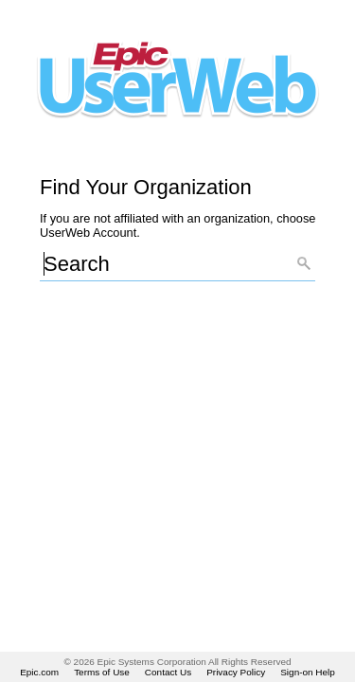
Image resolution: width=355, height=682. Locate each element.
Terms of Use (102, 672)
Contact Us (168, 672)
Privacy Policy (235, 672)
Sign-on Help (307, 672)
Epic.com (39, 672)
